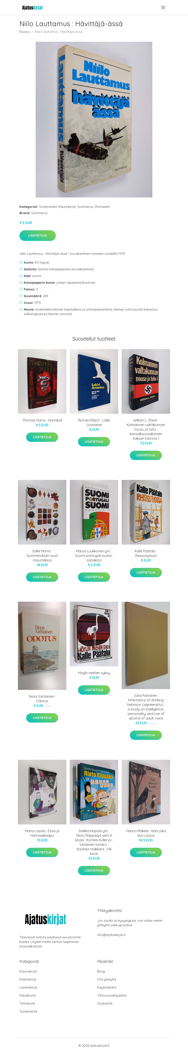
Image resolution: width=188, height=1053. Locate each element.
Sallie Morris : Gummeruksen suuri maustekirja (42, 555)
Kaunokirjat (67, 207)
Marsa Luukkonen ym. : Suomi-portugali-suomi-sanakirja (94, 555)
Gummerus (85, 207)
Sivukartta (104, 1003)
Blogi (101, 971)
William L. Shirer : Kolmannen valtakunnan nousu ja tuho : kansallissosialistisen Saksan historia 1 (146, 429)
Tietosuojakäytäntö (112, 995)
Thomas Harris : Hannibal (42, 420)
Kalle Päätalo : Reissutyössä (146, 553)
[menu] (163, 7)
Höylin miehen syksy (94, 673)
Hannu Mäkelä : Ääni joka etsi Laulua (146, 833)
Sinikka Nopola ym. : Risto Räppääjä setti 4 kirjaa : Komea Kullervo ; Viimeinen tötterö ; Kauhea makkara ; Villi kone (94, 842)
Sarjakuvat (27, 995)
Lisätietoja (37, 235)
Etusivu (24, 32)
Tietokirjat (27, 1003)
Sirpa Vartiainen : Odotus (42, 698)
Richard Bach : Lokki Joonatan (94, 422)
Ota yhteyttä (106, 979)
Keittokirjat (27, 979)
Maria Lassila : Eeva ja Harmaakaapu (42, 833)
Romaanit (102, 207)
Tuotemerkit (48, 207)
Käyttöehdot (106, 987)
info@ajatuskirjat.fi (111, 935)
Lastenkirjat (28, 987)
